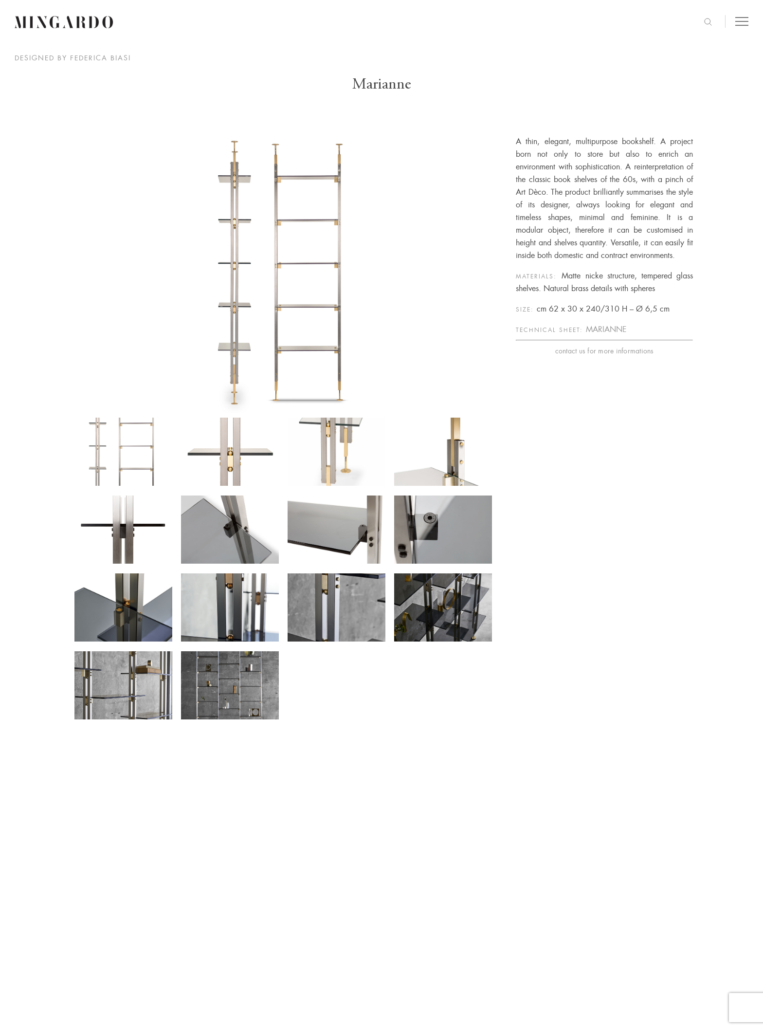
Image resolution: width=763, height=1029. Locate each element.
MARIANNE (606, 329)
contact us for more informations (604, 351)
